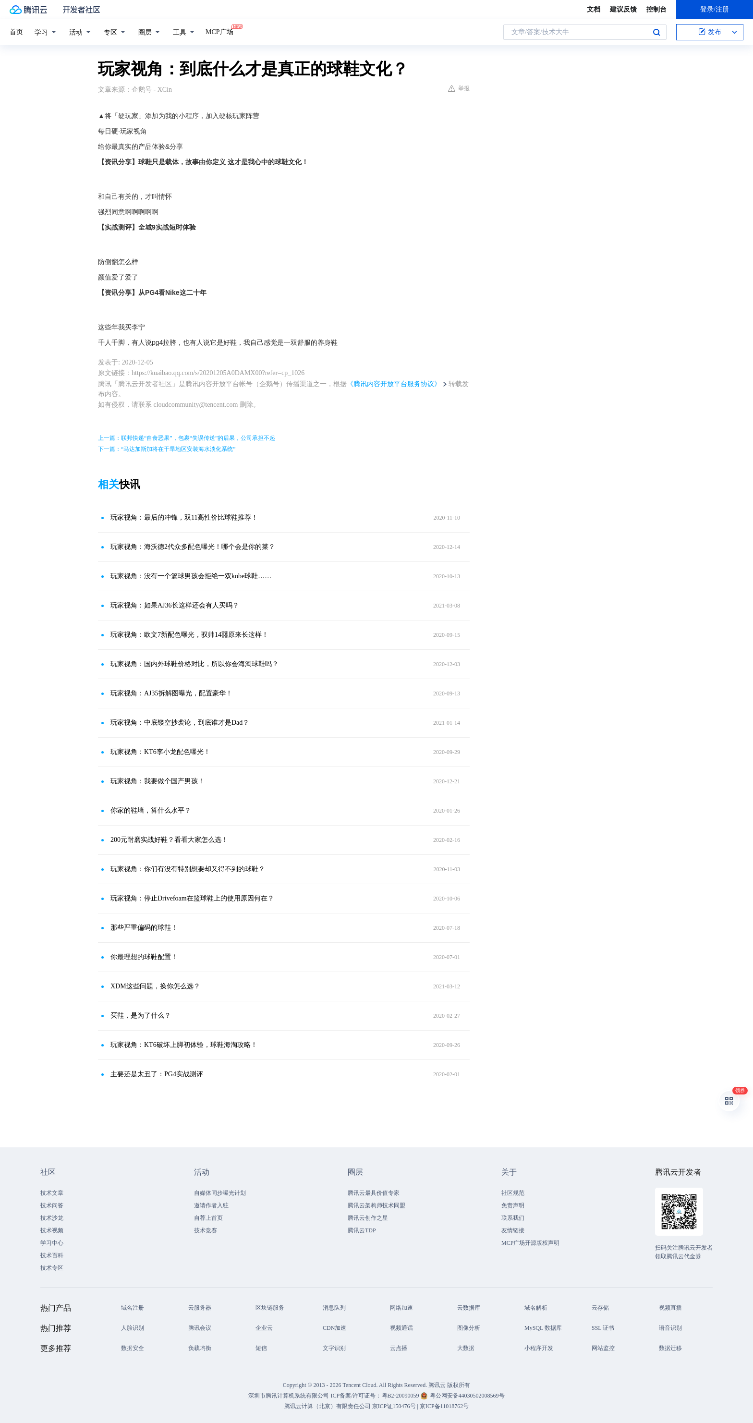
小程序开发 (538, 1348)
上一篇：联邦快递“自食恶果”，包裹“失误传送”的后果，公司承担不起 (186, 438)
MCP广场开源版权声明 (530, 1243)
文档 (593, 9)
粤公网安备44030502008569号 (467, 1395)
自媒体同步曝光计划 (220, 1193)
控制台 (656, 9)
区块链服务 (269, 1307)
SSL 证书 (603, 1328)
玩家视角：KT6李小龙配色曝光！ (160, 751)
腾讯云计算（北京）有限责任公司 (327, 1406)
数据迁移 (670, 1348)
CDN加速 (334, 1328)
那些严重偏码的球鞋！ (144, 927)
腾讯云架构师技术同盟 (376, 1205)
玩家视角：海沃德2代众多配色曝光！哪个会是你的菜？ (192, 546)
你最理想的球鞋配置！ (144, 957)
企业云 (264, 1328)
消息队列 (334, 1307)
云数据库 (468, 1307)
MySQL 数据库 (543, 1328)
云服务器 (199, 1307)
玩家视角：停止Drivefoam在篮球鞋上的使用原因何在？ (192, 898)
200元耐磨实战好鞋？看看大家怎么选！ (169, 839)
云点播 (398, 1348)
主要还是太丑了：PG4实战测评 (156, 1074)
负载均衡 (199, 1348)
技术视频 (51, 1230)
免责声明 (512, 1205)
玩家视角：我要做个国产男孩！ (157, 781)
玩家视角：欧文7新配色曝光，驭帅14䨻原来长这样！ (189, 634)
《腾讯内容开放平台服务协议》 (394, 384)
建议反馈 (623, 9)
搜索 (656, 32)
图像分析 (468, 1328)
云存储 (600, 1307)
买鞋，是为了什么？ (140, 1015)
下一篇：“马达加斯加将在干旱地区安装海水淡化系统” (167, 449)
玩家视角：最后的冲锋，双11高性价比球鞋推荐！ (184, 517)
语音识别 (670, 1328)
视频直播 (670, 1307)
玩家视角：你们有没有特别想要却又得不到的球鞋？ (187, 869)
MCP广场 (219, 31)
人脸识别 (132, 1328)
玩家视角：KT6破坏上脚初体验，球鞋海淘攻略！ (183, 1044)
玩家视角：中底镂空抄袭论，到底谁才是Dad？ (179, 722)
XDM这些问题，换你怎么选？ (155, 986)
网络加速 (401, 1307)
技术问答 (51, 1205)
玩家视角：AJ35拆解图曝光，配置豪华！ (171, 693)
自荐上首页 (208, 1218)
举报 (459, 88)
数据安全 (132, 1348)
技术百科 (51, 1255)
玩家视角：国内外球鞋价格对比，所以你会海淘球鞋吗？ (194, 664)
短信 (261, 1348)
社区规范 (512, 1193)
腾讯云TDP (362, 1230)
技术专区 (51, 1268)
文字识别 (334, 1348)
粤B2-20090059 (401, 1395)
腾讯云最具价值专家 (374, 1193)
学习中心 (51, 1243)
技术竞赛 (205, 1230)
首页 (16, 32)
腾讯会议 (199, 1328)
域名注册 (132, 1307)
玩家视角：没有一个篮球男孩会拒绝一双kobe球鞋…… (190, 576)
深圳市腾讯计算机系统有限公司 (288, 1395)
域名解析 (535, 1307)
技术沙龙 (51, 1218)
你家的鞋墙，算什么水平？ (150, 810)
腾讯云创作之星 (368, 1218)
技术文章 (51, 1193)
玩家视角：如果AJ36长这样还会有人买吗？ (174, 605)
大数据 (465, 1348)
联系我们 (512, 1218)
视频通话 (401, 1328)
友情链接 (512, 1230)
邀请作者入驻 (211, 1205)
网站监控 (603, 1348)
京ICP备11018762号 (444, 1406)
